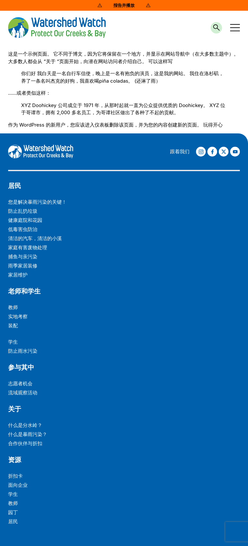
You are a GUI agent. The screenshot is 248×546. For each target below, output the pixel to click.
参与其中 (21, 367)
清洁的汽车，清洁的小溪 (35, 238)
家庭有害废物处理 (27, 247)
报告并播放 (124, 5)
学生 (13, 342)
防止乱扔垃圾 (22, 211)
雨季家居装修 (22, 266)
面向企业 (18, 485)
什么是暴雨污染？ (27, 434)
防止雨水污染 (22, 351)
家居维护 (18, 275)
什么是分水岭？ (25, 425)
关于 (14, 409)
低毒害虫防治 (22, 229)
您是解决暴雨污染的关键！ (37, 202)
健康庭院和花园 (25, 220)
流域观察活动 (22, 392)
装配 (13, 325)
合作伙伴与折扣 (25, 443)
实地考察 (18, 316)
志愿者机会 (20, 383)
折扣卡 (15, 476)
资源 (14, 460)
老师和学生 (24, 291)
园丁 (13, 512)
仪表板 (102, 125)
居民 (14, 186)
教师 (13, 307)
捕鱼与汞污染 (22, 256)
